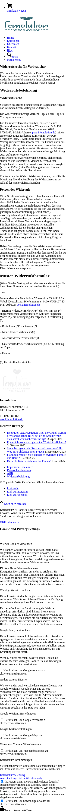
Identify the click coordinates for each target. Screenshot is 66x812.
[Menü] (14, 59)
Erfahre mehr (11, 522)
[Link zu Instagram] (17, 491)
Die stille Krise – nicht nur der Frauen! (29, 461)
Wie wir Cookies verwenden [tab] (16, 543)
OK (2, 522)
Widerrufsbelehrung (18, 476)
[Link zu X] (12, 488)
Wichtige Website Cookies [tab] (15, 590)
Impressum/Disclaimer (20, 467)
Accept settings (8, 778)
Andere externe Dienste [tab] (13, 679)
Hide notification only (29, 778)
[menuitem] (36, 37)
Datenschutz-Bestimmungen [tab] (16, 759)
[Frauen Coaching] (26, 31)
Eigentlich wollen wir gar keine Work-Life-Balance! (36, 442)
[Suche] (12, 56)
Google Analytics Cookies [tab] (15, 630)
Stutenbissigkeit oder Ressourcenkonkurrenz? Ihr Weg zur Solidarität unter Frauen (34, 450)
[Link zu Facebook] (17, 494)
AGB (10, 473)
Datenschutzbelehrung (19, 470)
